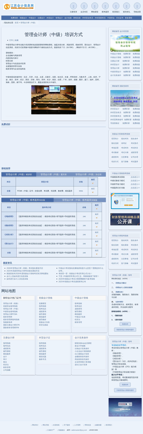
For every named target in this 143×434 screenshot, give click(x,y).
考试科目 (134, 148)
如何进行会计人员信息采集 (17, 279)
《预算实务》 (119, 292)
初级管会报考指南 (10, 306)
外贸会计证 (44, 337)
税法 (5, 362)
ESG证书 (119, 18)
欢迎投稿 (55, 425)
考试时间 (124, 148)
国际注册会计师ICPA (11, 325)
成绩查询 (42, 311)
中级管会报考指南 (10, 311)
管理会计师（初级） (11, 303)
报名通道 (124, 245)
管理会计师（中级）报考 (122, 341)
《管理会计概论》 (121, 283)
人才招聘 (76, 425)
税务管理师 (7, 317)
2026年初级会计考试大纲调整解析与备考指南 (77, 279)
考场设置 (115, 148)
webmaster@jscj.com (79, 430)
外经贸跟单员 (100, 18)
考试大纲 (124, 152)
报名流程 (115, 143)
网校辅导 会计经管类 (120, 31)
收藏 (16, 40)
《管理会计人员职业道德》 (124, 287)
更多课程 (128, 18)
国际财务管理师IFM (11, 327)
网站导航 (45, 425)
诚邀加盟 (97, 425)
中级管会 (111, 18)
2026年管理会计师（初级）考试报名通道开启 (25, 268)
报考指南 (42, 306)
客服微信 (61, 430)
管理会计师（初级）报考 (122, 275)
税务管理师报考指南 (11, 319)
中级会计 (32, 18)
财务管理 (78, 322)
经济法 (77, 319)
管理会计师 (114, 68)
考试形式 (134, 143)
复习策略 (124, 161)
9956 (81, 191)
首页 (16, 22)
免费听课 (126, 54)
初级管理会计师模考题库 (125, 330)
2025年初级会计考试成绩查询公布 (72, 281)
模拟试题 (42, 356)
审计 (5, 359)
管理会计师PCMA (10, 314)
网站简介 (34, 425)
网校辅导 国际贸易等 (120, 86)
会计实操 (68, 18)
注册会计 (41, 18)
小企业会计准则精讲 (83, 351)
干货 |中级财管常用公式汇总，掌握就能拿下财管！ (79, 276)
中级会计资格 (81, 297)
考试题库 (134, 161)
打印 (11, 40)
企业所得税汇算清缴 (83, 362)
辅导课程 (42, 314)
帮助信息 (87, 425)
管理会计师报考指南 (120, 235)
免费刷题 (136, 54)
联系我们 (108, 425)
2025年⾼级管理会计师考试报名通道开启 (23, 271)
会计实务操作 (81, 337)
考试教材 (115, 152)
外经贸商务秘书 (116, 119)
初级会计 (23, 18)
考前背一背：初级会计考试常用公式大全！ (76, 273)
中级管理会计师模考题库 (125, 390)
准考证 (124, 143)
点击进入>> (135, 177)
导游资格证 (114, 123)
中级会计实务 (80, 317)
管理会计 (59, 18)
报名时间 (124, 138)
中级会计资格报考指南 (121, 173)
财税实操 (77, 18)
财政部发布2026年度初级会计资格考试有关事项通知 (27, 273)
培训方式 (115, 161)
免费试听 (14, 18)
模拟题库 (42, 317)
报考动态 (42, 309)
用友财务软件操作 (82, 359)
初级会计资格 (45, 297)
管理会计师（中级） (28, 22)
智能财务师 (7, 322)
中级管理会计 (115, 71)
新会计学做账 (80, 346)
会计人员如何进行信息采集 (17, 276)
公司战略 (6, 370)
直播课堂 (42, 303)
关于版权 (66, 425)
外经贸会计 (114, 64)
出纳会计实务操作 (82, 348)
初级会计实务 (44, 322)
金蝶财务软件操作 (82, 356)
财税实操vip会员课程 (83, 343)
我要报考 (125, 324)
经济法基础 (43, 325)
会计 (5, 356)
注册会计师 (8, 337)
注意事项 (124, 157)
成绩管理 (134, 152)
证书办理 (134, 157)
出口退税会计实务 (82, 354)
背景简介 (115, 138)
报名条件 (134, 138)
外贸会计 (50, 18)
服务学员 (42, 359)
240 (84, 216)
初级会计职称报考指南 (121, 134)
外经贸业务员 (87, 18)
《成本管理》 (119, 302)
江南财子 (50, 430)
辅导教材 (42, 319)
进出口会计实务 (81, 364)
